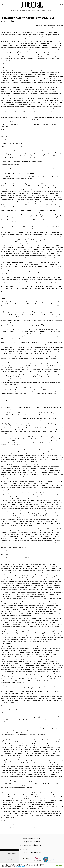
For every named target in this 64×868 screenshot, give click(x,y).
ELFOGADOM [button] (59, 865)
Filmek (38, 10)
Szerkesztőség (14, 10)
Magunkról (50, 10)
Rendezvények (23, 10)
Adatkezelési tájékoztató (21, 866)
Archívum (43, 10)
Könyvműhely (31, 10)
